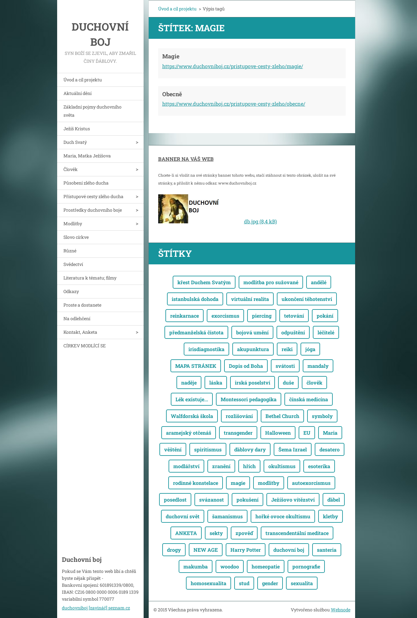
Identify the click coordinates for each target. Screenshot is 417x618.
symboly (322, 416)
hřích (249, 466)
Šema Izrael (292, 449)
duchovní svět (183, 516)
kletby (330, 516)
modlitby (268, 483)
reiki (287, 349)
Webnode (340, 610)
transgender (238, 432)
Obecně (172, 94)
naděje (189, 382)
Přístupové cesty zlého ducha (93, 196)
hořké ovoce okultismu (282, 516)
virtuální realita (250, 299)
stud (244, 583)
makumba (195, 566)
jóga (310, 349)
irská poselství (252, 382)
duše (288, 382)
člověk (314, 382)
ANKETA (186, 533)
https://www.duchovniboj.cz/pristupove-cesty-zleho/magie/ (232, 66)
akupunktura (253, 349)
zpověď (244, 533)
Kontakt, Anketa (80, 332)
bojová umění (252, 332)
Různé (69, 251)
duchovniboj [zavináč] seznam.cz (96, 608)
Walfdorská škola (192, 416)
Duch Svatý (75, 142)
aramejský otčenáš (188, 432)
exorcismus (225, 315)
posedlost (175, 499)
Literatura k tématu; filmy (89, 278)
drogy (174, 549)
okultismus (281, 466)
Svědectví (73, 264)
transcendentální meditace (297, 533)
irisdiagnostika (206, 349)
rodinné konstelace (195, 483)
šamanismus (227, 516)
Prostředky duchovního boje (92, 210)
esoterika (319, 466)
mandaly (318, 365)
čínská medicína (308, 399)
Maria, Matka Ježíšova (87, 156)
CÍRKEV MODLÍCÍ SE (84, 346)
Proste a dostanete (82, 305)
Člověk (70, 169)
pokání (325, 315)
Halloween (278, 432)
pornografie (306, 566)
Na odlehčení (76, 318)
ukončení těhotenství (307, 299)
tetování (294, 315)
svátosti (285, 365)
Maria (330, 432)
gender (270, 583)
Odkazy (71, 291)
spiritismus (208, 449)
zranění (221, 466)
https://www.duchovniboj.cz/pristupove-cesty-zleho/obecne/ (233, 103)
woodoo (229, 566)
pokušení (247, 499)
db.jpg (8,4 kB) (260, 221)
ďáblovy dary (250, 449)
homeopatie (266, 566)
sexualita (302, 583)
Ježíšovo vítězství (293, 499)
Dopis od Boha (246, 365)
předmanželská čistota (196, 332)
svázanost (211, 499)
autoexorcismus (311, 483)
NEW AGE (206, 549)
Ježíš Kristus (76, 129)
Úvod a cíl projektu (82, 80)
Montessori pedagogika (249, 399)
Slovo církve (76, 237)
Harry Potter (245, 549)
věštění (173, 449)
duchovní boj (288, 549)
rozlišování (239, 416)
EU (306, 432)
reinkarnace (184, 315)
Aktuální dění (77, 93)
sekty (216, 533)
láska (215, 382)
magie (238, 483)
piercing (261, 315)
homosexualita (208, 583)
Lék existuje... (192, 399)
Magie (170, 56)
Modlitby (72, 224)
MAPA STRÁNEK (195, 365)
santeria (327, 549)
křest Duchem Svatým (204, 282)
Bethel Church (282, 416)
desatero (329, 449)
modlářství (186, 466)
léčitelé (326, 332)
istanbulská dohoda (195, 299)
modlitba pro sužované (270, 282)
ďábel (333, 499)
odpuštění (293, 332)
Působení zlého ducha (86, 183)
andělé (318, 282)
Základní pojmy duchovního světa (92, 111)
